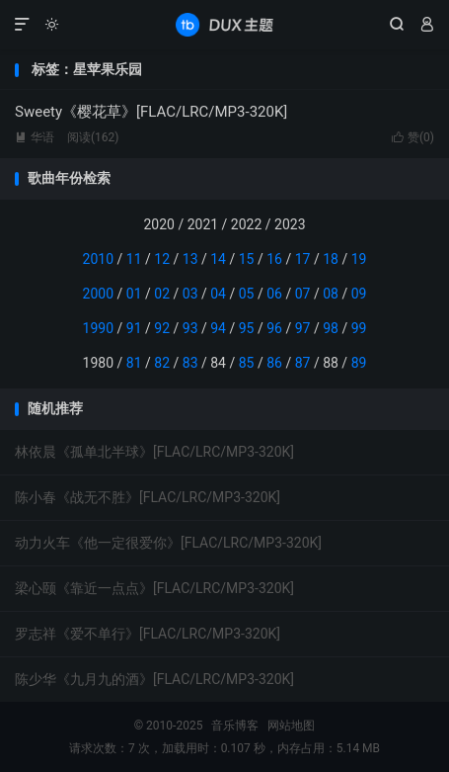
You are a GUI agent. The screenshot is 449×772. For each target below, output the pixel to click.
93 (190, 328)
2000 (98, 293)
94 (218, 328)
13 (190, 259)
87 (303, 363)
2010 (98, 259)
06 (274, 293)
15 (247, 259)
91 (134, 328)
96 (274, 328)
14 (218, 259)
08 (330, 293)
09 (359, 293)
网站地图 (291, 725)
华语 (34, 137)
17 (303, 259)
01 (134, 293)
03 (190, 293)
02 (162, 293)
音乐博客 (224, 25)
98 (330, 328)
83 (190, 363)
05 (247, 293)
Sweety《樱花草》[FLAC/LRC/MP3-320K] (151, 112)
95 (247, 328)
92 (162, 328)
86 (274, 363)
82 (162, 363)
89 (359, 363)
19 (359, 259)
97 (303, 328)
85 (247, 363)
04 (218, 293)
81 (134, 363)
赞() (413, 137)
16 (274, 259)
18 (330, 259)
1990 (98, 328)
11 (134, 259)
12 (162, 259)
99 (359, 328)
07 (303, 293)
